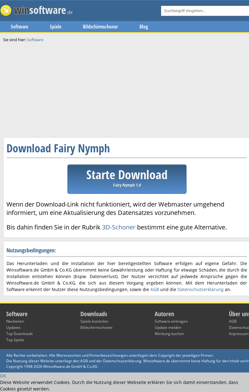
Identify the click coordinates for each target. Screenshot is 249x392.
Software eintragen (171, 321)
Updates (13, 327)
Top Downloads (19, 333)
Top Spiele (15, 339)
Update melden (168, 327)
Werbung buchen (169, 333)
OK (3, 376)
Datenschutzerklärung (201, 289)
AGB (154, 289)
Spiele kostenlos (94, 321)
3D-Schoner (118, 227)
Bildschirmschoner (100, 26)
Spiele (55, 26)
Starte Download (127, 177)
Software (19, 26)
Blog (144, 26)
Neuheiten (15, 321)
